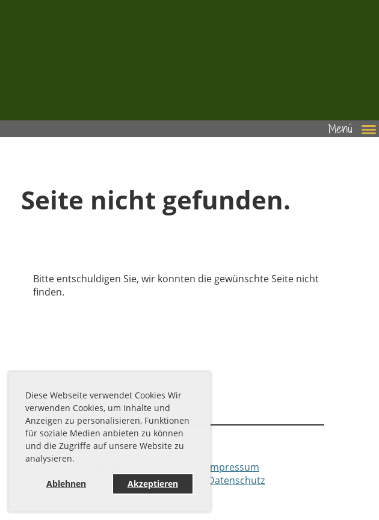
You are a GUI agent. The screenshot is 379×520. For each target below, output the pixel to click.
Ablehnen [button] (66, 483)
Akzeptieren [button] (153, 483)
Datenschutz (236, 480)
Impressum (233, 467)
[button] (79, 460)
